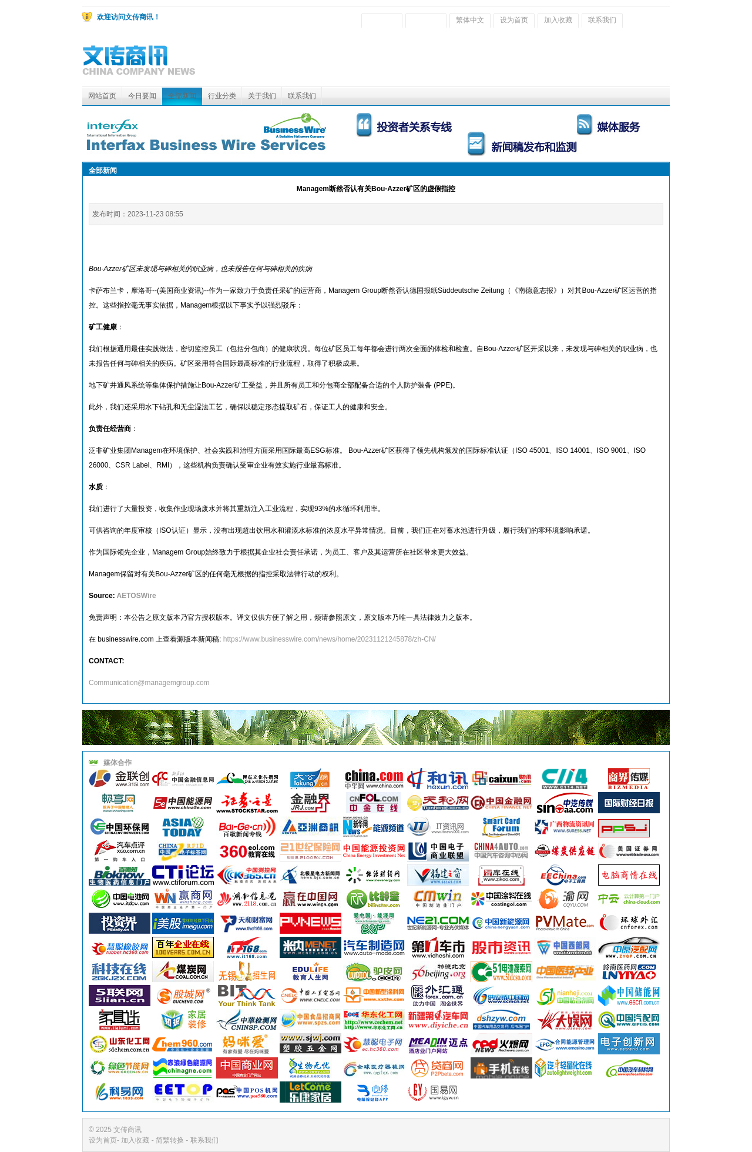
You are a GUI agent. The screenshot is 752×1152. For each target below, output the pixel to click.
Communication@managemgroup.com (149, 683)
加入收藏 (558, 20)
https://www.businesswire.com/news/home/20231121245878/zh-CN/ (329, 639)
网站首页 (102, 96)
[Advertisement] (456, 60)
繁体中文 (470, 20)
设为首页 (514, 20)
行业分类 (222, 96)
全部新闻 (182, 96)
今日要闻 (142, 96)
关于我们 (262, 96)
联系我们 (602, 20)
